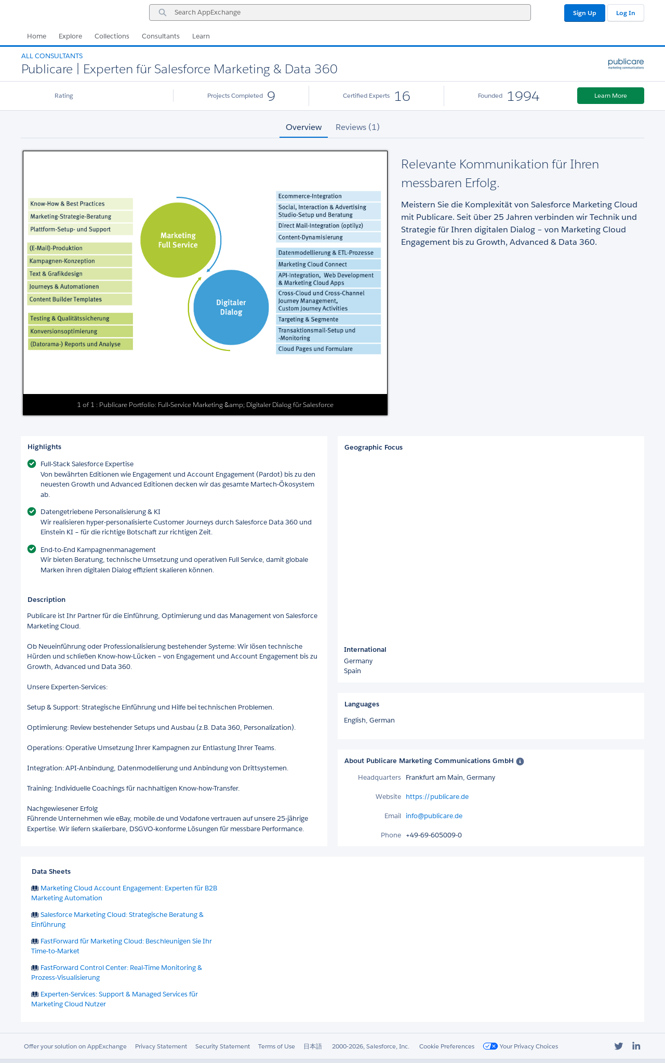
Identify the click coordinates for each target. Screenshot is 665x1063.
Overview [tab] (304, 127)
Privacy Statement (161, 1046)
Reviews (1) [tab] (358, 127)
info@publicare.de (434, 815)
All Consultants (52, 55)
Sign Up (584, 12)
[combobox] (340, 12)
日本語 (312, 1046)
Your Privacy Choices (520, 1046)
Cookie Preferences (446, 1046)
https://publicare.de (437, 796)
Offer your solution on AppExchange (75, 1046)
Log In (625, 12)
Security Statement (222, 1046)
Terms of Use (276, 1046)
